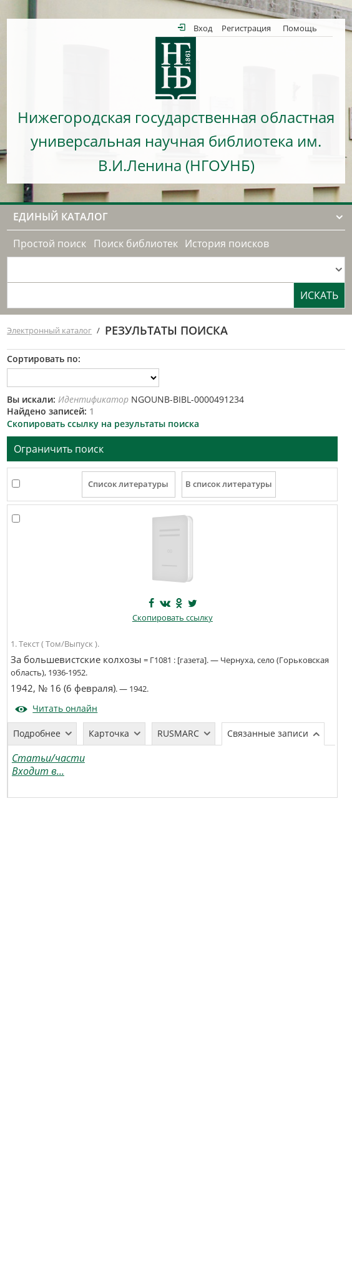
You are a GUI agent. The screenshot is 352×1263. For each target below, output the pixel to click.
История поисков (227, 243)
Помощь (300, 27)
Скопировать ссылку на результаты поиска (103, 424)
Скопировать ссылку (172, 618)
